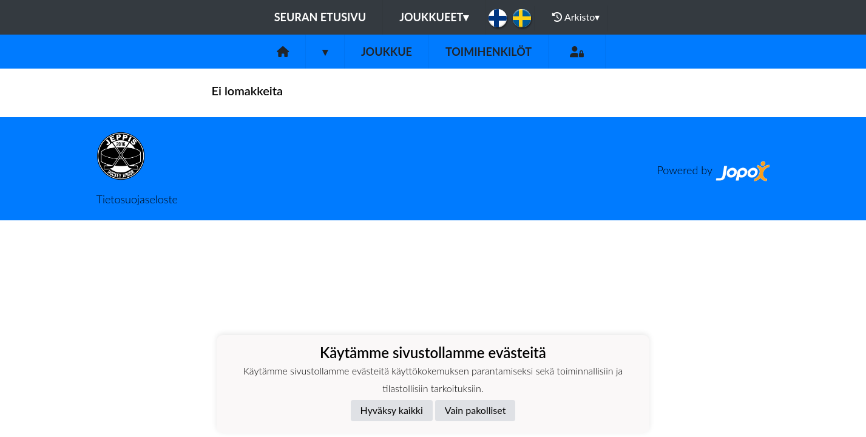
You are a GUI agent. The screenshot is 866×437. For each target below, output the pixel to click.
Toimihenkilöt (488, 51)
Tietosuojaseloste (137, 199)
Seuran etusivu (320, 17)
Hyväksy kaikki (391, 410)
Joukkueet (434, 17)
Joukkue (386, 51)
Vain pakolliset (475, 410)
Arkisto (576, 17)
